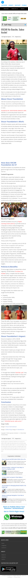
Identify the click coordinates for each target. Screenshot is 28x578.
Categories (3, 545)
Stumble (24, 5)
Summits (11, 5)
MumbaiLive (20, 429)
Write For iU (15, 8)
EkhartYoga (9, 429)
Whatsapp (17, 5)
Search (22, 8)
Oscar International (11, 426)
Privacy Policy (17, 577)
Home (2, 543)
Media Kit (3, 555)
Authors (3, 559)
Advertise (6, 8)
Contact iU (3, 547)
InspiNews (4, 5)
